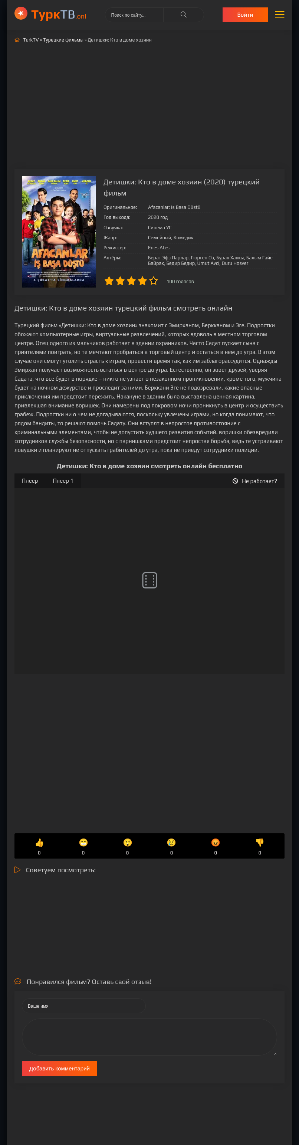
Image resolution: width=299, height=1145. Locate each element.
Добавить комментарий (59, 1068)
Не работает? (255, 481)
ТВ (58, 14)
